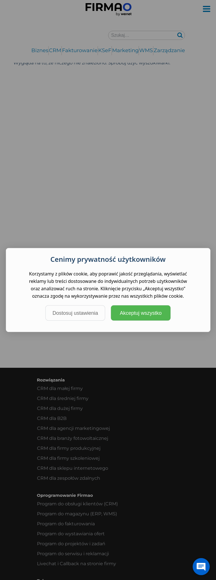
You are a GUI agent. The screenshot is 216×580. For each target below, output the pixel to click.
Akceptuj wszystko (141, 313)
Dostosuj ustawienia (75, 313)
